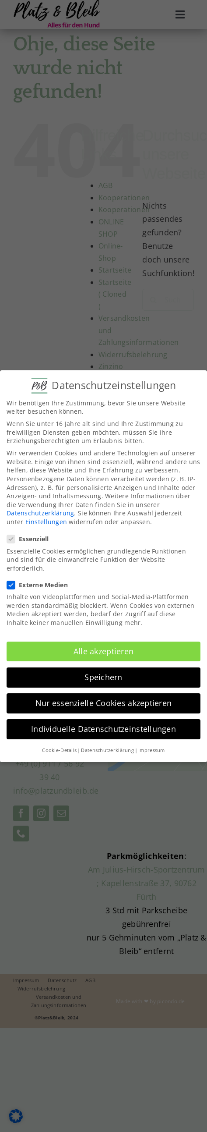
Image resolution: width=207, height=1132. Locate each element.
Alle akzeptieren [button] (103, 649)
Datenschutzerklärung (40, 511)
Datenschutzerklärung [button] (107, 749)
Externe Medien (41, 583)
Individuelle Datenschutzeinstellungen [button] (103, 727)
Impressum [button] (151, 749)
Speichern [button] (103, 675)
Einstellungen (46, 520)
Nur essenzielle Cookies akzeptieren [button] (103, 701)
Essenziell (31, 537)
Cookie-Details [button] (59, 749)
